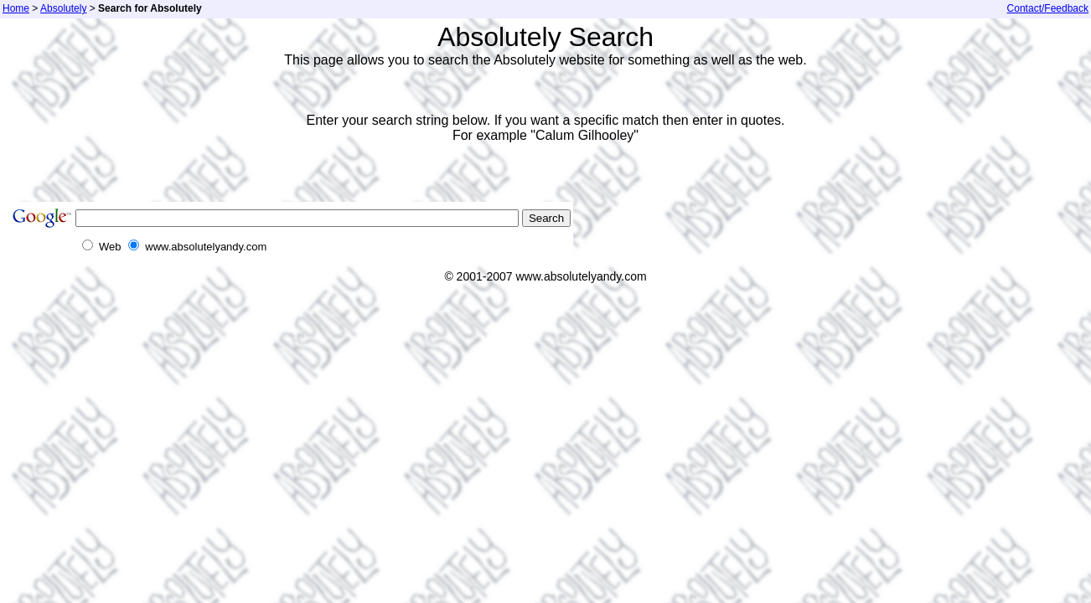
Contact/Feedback (1047, 8)
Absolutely (63, 8)
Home (16, 8)
